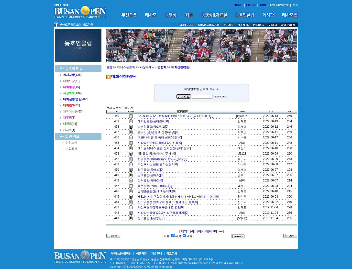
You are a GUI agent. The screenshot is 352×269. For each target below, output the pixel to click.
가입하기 (71, 148)
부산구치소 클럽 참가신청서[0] (158, 164)
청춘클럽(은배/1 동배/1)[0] (156, 186)
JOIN (262, 5)
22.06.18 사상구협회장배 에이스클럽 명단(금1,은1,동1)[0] (176, 116)
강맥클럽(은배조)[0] (151, 175)
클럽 (109, 67)
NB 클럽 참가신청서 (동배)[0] (157, 153)
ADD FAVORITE (279, 5)
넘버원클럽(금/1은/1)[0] (154, 126)
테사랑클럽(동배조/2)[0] (154, 121)
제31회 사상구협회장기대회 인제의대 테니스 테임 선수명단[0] (179, 196)
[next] (220, 231)
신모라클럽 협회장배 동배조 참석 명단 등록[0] (168, 202)
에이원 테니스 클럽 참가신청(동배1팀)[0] (165, 148)
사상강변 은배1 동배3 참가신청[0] (160, 143)
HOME (238, 5)
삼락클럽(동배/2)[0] (151, 180)
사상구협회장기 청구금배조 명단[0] (161, 207)
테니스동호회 (126, 67)
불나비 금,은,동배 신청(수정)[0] (159, 132)
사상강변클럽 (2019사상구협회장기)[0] (164, 212)
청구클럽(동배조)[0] (151, 169)
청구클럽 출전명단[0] (152, 218)
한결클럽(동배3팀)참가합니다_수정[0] (163, 159)
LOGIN (250, 5)
